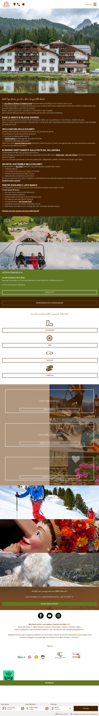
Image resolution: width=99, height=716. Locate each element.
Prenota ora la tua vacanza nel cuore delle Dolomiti (20, 211)
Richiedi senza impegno (49, 604)
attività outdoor (10, 139)
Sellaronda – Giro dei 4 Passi (66, 155)
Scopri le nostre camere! (11, 181)
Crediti (50, 646)
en (88, 4)
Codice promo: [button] (62, 714)
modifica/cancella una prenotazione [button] (84, 714)
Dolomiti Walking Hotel (23, 143)
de (91, 4)
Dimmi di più (49, 292)
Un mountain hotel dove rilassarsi (49, 303)
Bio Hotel (19, 167)
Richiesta (49, 683)
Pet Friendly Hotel (25, 202)
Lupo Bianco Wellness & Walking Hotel (18, 104)
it (85, 4)
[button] (13, 708)
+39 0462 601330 (59, 630)
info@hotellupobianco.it (75, 630)
